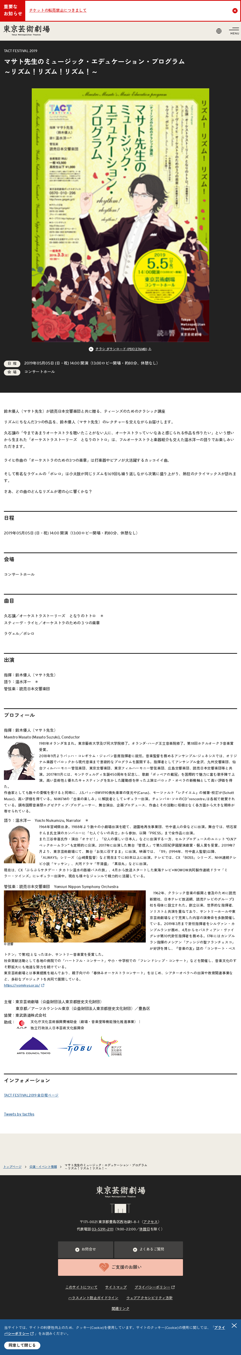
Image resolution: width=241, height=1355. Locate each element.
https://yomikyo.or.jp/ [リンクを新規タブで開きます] (22, 985)
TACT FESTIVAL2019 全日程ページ (31, 1095)
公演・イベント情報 (43, 1166)
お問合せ (85, 1250)
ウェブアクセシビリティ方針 (149, 1298)
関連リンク (121, 1309)
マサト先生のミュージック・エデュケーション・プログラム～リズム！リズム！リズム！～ (106, 1167)
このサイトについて (81, 1287)
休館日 (144, 1229)
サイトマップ (116, 1287)
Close (236, 10)
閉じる (234, 1325)
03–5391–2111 (102, 1229)
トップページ (12, 1166)
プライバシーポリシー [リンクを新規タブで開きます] (152, 1287)
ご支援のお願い (120, 1267)
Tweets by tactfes (19, 1114)
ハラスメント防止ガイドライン (93, 1298)
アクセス (150, 1222)
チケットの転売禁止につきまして (58, 11)
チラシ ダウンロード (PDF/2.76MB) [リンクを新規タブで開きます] (121, 349)
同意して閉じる (22, 1345)
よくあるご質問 (148, 1250)
